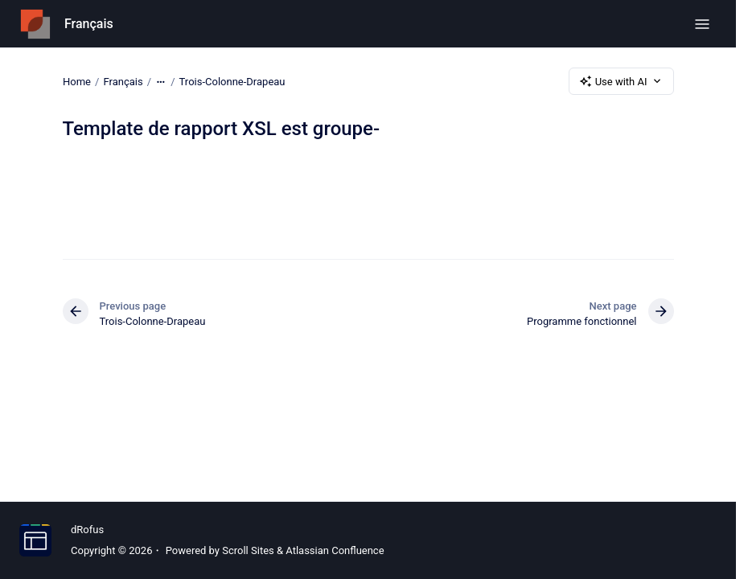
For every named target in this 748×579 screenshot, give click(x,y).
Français (88, 23)
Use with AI (621, 81)
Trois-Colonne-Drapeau (232, 81)
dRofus (87, 530)
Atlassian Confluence (335, 550)
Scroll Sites (248, 550)
